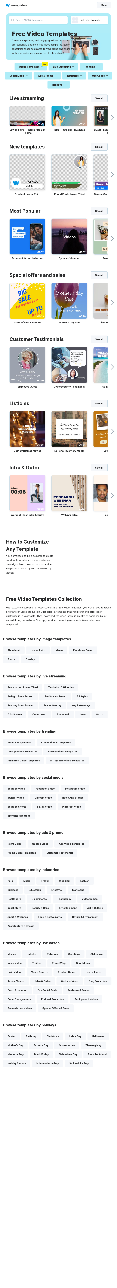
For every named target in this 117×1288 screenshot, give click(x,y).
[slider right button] (111, 117)
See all (99, 98)
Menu (104, 5)
